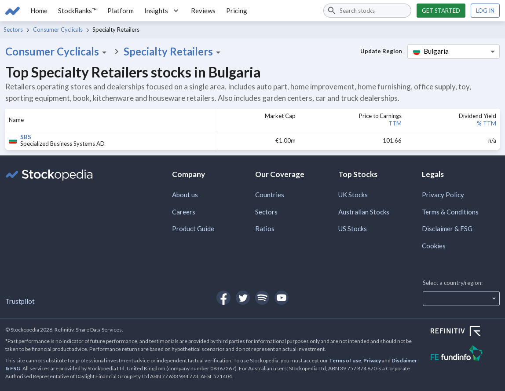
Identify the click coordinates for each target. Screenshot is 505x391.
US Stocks (352, 228)
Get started (441, 10)
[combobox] (367, 11)
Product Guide (193, 228)
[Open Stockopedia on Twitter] (243, 298)
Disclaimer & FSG (447, 228)
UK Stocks (353, 195)
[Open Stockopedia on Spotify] (262, 298)
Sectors (13, 29)
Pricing (236, 11)
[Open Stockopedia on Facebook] (223, 298)
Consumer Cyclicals (58, 29)
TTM (395, 123)
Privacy (372, 360)
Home (39, 11)
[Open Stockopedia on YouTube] (281, 298)
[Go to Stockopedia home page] (12, 10)
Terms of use (345, 360)
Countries (269, 195)
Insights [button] (162, 10)
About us (185, 195)
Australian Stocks (363, 212)
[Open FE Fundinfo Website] (465, 354)
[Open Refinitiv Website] (465, 332)
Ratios (264, 228)
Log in (485, 10)
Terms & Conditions (450, 212)
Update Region (381, 51)
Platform (120, 11)
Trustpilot (20, 301)
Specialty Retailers (173, 51)
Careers (183, 212)
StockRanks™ (77, 11)
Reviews (203, 11)
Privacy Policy (443, 195)
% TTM (486, 123)
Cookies (434, 246)
